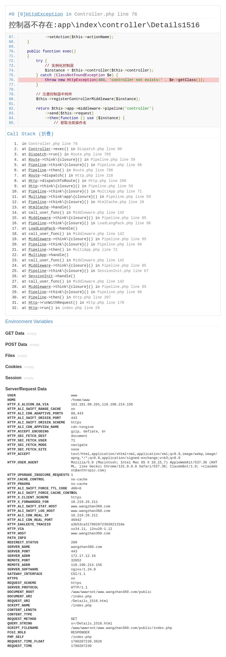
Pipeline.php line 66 (120, 165)
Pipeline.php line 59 (113, 160)
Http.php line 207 (92, 297)
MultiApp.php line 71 (120, 191)
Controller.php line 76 (105, 14)
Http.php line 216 (94, 175)
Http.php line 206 (107, 181)
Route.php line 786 (93, 170)
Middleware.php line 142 (98, 213)
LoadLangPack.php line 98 (124, 223)
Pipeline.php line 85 (124, 218)
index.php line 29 (81, 308)
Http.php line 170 (105, 303)
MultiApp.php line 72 (95, 250)
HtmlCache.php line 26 (121, 202)
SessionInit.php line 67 (123, 271)
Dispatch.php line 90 (99, 149)
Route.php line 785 (91, 154)
